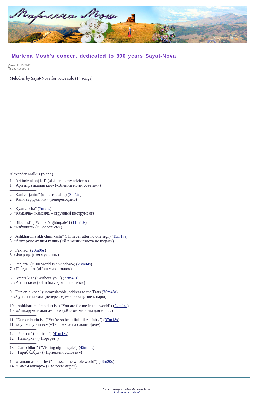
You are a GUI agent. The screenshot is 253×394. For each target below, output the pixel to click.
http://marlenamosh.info (126, 392)
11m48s (79, 222)
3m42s (74, 194)
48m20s (106, 361)
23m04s (84, 264)
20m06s (38, 250)
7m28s (44, 208)
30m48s (109, 292)
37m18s (111, 320)
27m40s (70, 278)
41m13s (60, 333)
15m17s (119, 236)
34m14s (120, 306)
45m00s (86, 347)
